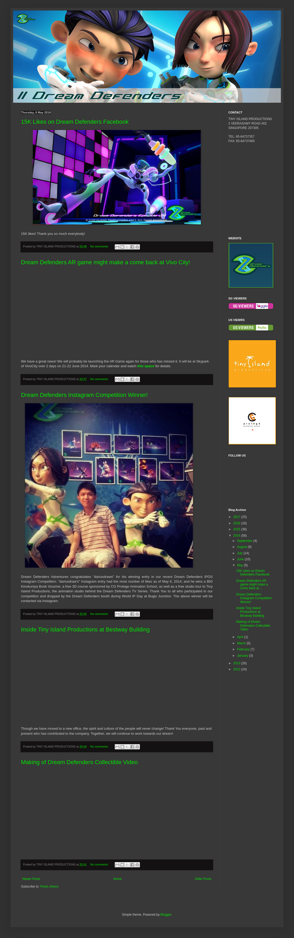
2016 (237, 523)
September (245, 541)
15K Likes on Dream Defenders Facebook (75, 121)
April (240, 637)
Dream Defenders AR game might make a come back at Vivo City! (105, 262)
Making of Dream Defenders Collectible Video (79, 762)
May (240, 565)
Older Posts (203, 879)
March (242, 643)
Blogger (165, 914)
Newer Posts (31, 879)
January (243, 655)
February (243, 649)
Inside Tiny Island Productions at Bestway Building (85, 629)
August (242, 547)
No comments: (99, 246)
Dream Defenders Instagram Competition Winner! (84, 395)
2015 (237, 529)
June (241, 559)
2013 (237, 663)
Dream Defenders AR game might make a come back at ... (252, 584)
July (240, 553)
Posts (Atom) (49, 886)
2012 (237, 669)
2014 (237, 535)
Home (117, 879)
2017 (237, 517)
